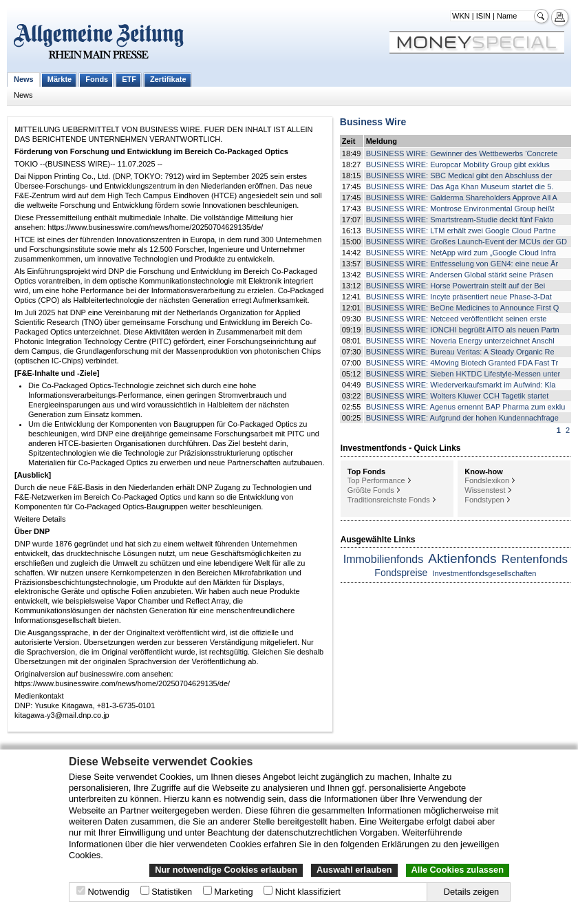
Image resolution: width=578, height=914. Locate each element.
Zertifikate (168, 79)
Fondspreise (400, 572)
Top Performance (376, 480)
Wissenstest (484, 490)
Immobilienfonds (383, 559)
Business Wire (373, 121)
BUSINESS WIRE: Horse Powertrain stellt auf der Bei (455, 285)
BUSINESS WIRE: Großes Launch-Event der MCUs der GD (466, 241)
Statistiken (171, 891)
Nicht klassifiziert (308, 891)
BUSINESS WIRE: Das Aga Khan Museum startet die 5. (460, 186)
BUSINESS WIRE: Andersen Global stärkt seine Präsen (459, 274)
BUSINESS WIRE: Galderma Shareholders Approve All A (461, 197)
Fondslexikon (486, 480)
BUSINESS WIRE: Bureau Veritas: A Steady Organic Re (460, 352)
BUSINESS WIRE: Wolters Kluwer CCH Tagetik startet (457, 396)
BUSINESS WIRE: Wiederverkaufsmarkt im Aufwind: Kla (461, 385)
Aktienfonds (462, 558)
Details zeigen (471, 891)
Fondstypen (484, 500)
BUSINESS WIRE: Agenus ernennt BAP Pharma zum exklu (466, 407)
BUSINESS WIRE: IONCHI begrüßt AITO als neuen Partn (462, 330)
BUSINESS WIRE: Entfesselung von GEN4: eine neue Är (462, 263)
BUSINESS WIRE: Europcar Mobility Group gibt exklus (458, 164)
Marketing (233, 891)
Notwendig (108, 891)
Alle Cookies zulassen (457, 869)
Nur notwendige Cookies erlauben (226, 869)
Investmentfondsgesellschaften (484, 573)
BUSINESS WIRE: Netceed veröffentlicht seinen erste (456, 319)
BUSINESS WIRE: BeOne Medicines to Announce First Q (462, 308)
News (24, 79)
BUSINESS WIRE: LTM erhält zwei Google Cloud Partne (461, 230)
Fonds (96, 79)
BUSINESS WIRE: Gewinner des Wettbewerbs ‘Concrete (462, 153)
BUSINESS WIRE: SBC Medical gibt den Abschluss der (459, 175)
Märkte (59, 79)
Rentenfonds (535, 559)
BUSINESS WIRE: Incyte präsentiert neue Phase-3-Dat (459, 297)
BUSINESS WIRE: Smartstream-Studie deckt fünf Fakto (460, 219)
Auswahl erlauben (354, 869)
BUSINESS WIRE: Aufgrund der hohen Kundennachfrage (462, 418)
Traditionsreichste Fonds (388, 500)
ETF (129, 79)
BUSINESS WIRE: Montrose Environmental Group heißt (460, 208)
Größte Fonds (370, 490)
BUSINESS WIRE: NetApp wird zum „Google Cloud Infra (461, 252)
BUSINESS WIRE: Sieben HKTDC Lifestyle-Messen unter (463, 374)
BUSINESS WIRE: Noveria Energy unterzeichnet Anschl (460, 341)
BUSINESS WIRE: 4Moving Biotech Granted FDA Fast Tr (462, 363)
